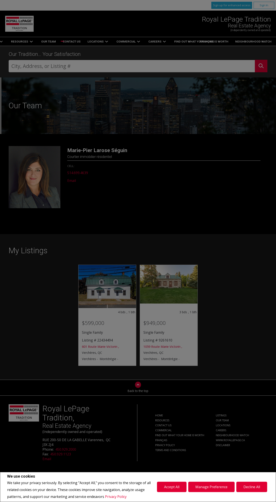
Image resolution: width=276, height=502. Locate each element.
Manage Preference (211, 487)
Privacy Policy (116, 496)
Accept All (171, 487)
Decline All (251, 487)
